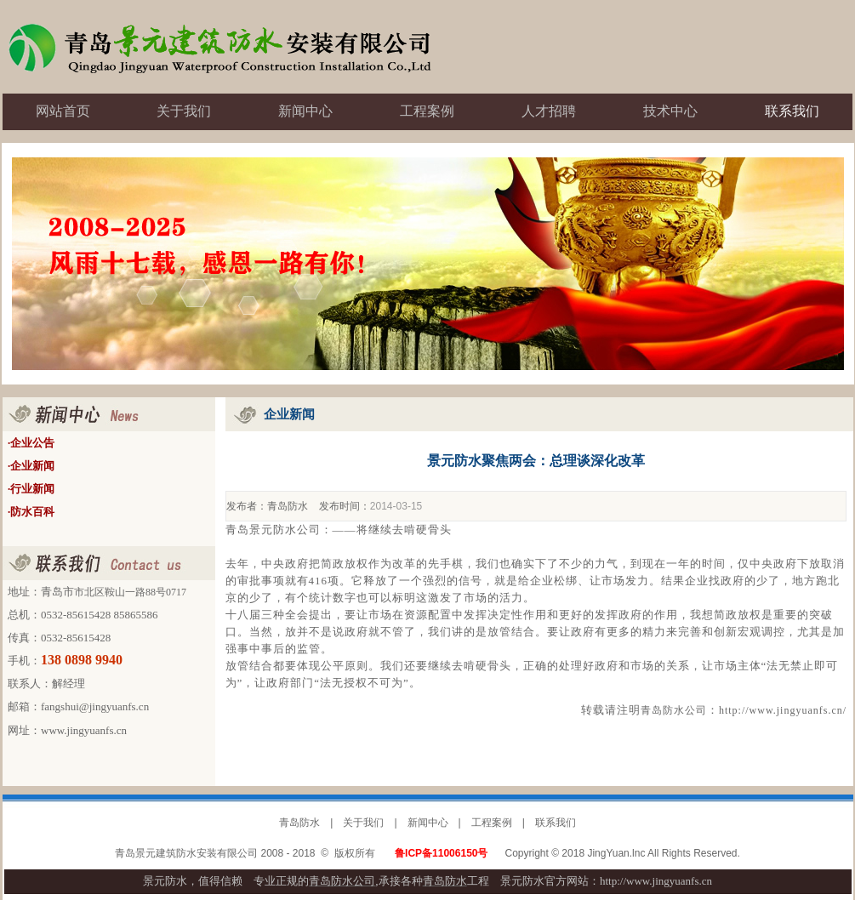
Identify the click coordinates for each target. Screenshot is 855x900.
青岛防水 (287, 506)
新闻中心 (428, 823)
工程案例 (491, 823)
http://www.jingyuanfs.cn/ (782, 710)
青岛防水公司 (674, 710)
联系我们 (555, 823)
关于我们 (363, 823)
